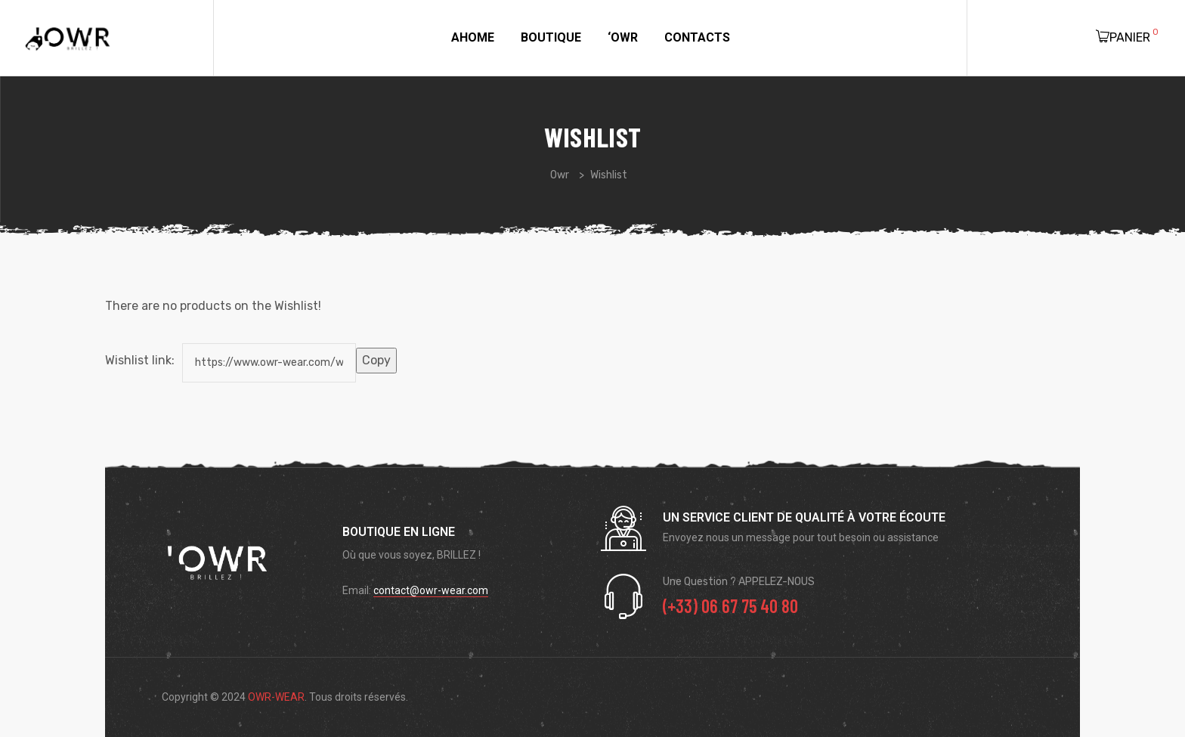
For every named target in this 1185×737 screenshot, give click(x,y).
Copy (376, 360)
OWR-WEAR (276, 697)
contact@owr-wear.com (430, 590)
